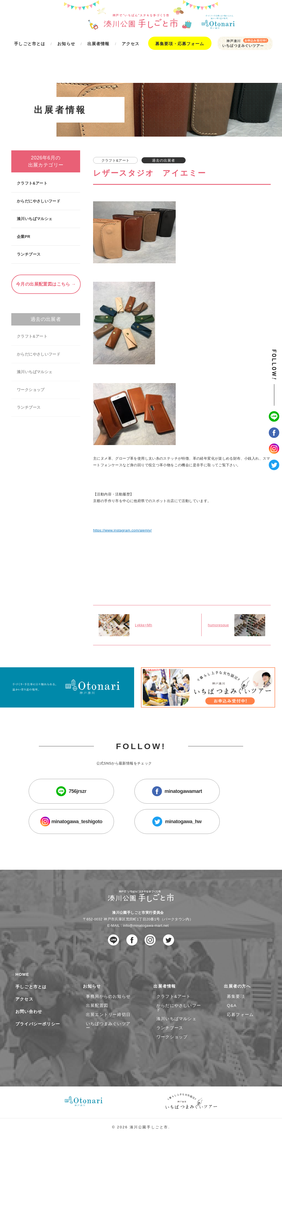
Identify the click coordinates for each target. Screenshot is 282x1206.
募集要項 (236, 1038)
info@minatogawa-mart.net (146, 966)
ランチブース (28, 226)
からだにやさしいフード (38, 173)
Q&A (232, 1047)
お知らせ (93, 1027)
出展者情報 (166, 1027)
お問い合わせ (28, 1053)
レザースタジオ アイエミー (149, 146)
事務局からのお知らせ (108, 1038)
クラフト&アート (32, 155)
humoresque (218, 608)
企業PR (23, 209)
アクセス (24, 1041)
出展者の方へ (239, 1027)
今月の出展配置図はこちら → (46, 256)
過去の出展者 (46, 291)
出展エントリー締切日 (108, 1056)
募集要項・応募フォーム (179, 43)
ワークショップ (30, 362)
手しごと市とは (31, 1028)
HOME (22, 1016)
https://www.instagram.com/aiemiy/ (123, 510)
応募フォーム (240, 1056)
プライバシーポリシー (37, 1065)
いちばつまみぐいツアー (108, 1067)
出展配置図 (97, 1047)
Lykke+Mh (144, 608)
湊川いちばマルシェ (34, 191)
